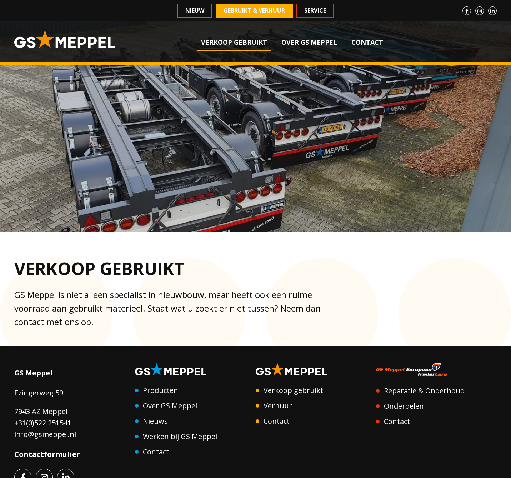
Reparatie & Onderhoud (424, 390)
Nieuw (194, 10)
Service (315, 10)
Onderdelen (404, 406)
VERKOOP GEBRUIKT (234, 42)
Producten (160, 390)
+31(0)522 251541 (42, 423)
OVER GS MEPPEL (309, 42)
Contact (156, 452)
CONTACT (367, 42)
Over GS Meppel (170, 405)
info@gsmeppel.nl (45, 434)
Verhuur (278, 405)
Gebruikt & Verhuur (254, 10)
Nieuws (155, 421)
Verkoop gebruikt (293, 390)
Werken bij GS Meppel (180, 436)
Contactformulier (47, 454)
